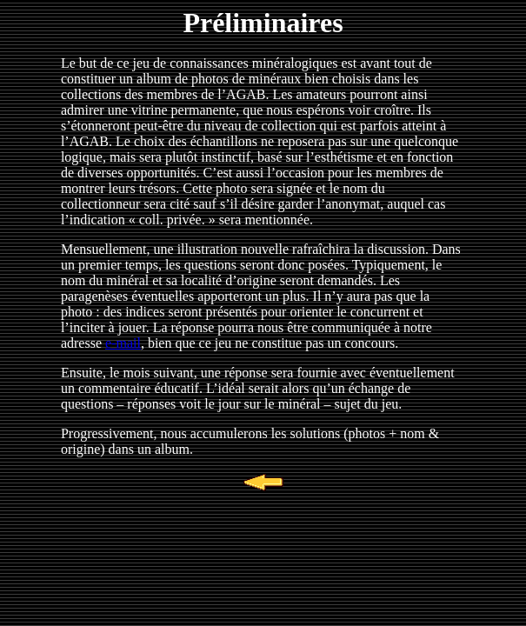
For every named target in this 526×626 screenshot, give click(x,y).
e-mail (123, 343)
